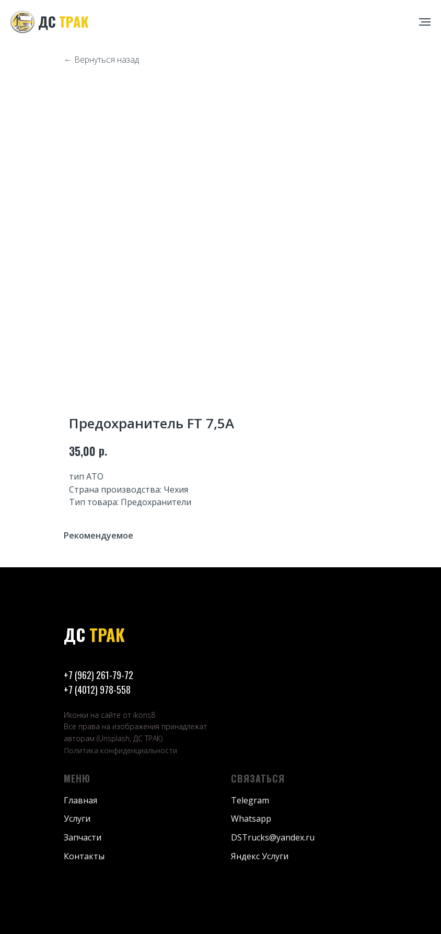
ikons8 (144, 715)
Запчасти (82, 837)
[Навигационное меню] (425, 22)
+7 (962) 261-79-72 (98, 675)
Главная (80, 800)
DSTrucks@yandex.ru (273, 837)
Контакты (84, 856)
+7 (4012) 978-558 (97, 689)
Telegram (250, 800)
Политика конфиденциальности (120, 750)
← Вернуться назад (101, 60)
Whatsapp (251, 818)
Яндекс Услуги (259, 856)
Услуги (77, 818)
